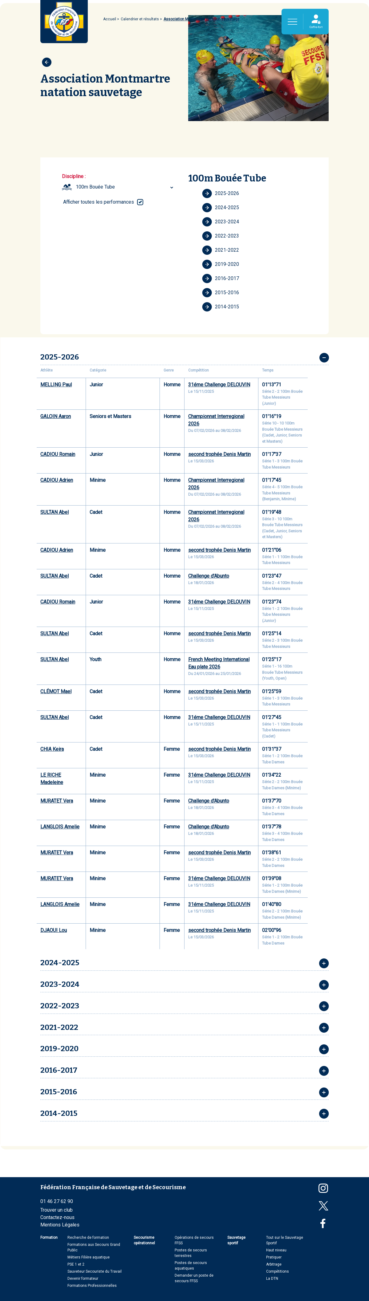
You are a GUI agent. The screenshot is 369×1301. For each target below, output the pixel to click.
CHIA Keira (52, 749)
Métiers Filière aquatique (88, 1257)
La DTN (272, 1278)
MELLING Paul (56, 385)
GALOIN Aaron (55, 416)
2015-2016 (220, 293)
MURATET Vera (56, 801)
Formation (49, 1237)
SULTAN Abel (54, 512)
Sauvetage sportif (236, 1240)
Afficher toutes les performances (98, 202)
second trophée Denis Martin (219, 454)
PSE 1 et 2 (75, 1264)
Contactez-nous (57, 1217)
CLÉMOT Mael (55, 691)
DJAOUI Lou (53, 930)
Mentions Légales (59, 1225)
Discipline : (74, 176)
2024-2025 (220, 208)
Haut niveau (276, 1250)
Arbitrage (274, 1264)
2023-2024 (220, 222)
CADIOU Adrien (56, 480)
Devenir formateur (82, 1278)
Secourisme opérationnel (144, 1240)
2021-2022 (220, 250)
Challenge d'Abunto (208, 576)
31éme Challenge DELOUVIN (219, 385)
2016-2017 (220, 278)
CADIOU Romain (57, 454)
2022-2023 (220, 236)
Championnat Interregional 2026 (216, 420)
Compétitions (277, 1271)
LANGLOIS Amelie (59, 827)
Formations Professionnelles (92, 1285)
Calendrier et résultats (140, 19)
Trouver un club (56, 1210)
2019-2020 (220, 264)
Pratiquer (274, 1257)
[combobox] (125, 187)
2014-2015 (220, 307)
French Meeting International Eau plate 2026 (218, 663)
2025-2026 (220, 193)
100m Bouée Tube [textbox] (95, 187)
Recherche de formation (88, 1237)
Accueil (109, 19)
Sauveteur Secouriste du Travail (94, 1271)
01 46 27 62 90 (56, 1201)
